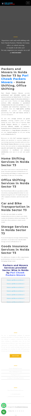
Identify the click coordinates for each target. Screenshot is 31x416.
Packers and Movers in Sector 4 (15, 291)
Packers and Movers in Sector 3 (15, 287)
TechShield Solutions (21, 407)
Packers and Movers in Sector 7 (15, 302)
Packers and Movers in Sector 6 (15, 298)
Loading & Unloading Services (15, 378)
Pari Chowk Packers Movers (15, 79)
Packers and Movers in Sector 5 (15, 294)
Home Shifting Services (15, 368)
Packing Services (15, 375)
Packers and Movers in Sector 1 (15, 280)
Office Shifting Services (15, 371)
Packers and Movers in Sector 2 (15, 283)
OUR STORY (15, 355)
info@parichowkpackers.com (16, 396)
